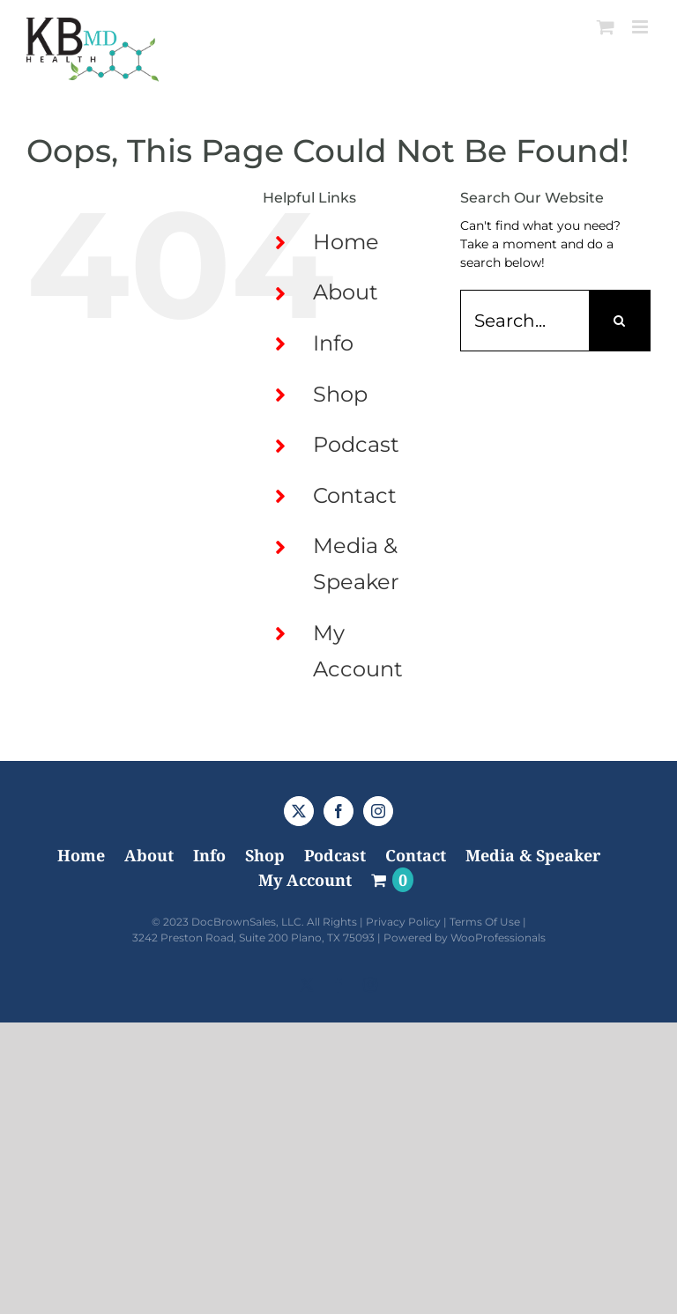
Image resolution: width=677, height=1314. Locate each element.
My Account (305, 879)
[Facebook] (338, 811)
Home (346, 242)
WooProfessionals (498, 937)
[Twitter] (299, 811)
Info (333, 343)
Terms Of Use (485, 921)
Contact (355, 495)
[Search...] (524, 320)
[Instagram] (378, 811)
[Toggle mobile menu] (641, 27)
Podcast (356, 444)
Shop (340, 394)
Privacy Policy (403, 921)
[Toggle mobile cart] (605, 27)
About (345, 292)
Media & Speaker (532, 855)
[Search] (620, 320)
